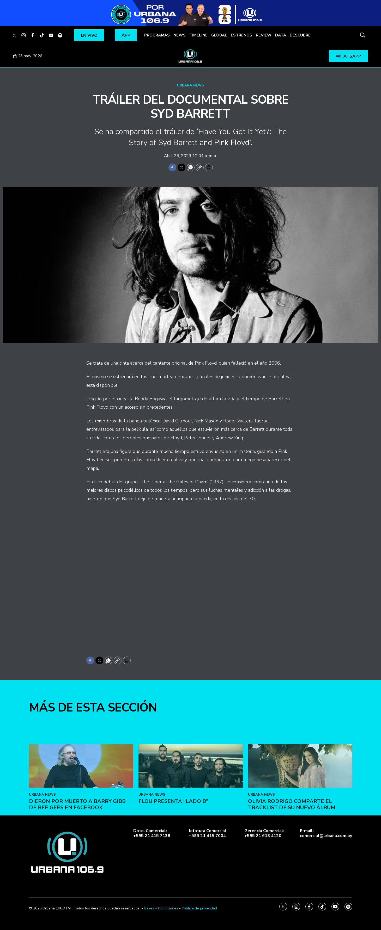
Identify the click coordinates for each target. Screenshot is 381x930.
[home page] (190, 56)
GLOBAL (219, 35)
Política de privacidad (199, 908)
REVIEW (263, 35)
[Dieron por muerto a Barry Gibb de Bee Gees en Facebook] (81, 846)
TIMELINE (198, 35)
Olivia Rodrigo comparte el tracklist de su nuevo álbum (291, 884)
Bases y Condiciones (161, 908)
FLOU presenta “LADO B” (173, 881)
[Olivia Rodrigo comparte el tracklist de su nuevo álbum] (300, 846)
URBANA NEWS (190, 85)
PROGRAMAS (157, 35)
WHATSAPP (348, 56)
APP (126, 35)
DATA (280, 35)
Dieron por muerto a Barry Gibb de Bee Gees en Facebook (77, 884)
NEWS (179, 35)
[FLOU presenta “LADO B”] (190, 846)
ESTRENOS (241, 35)
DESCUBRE (300, 35)
